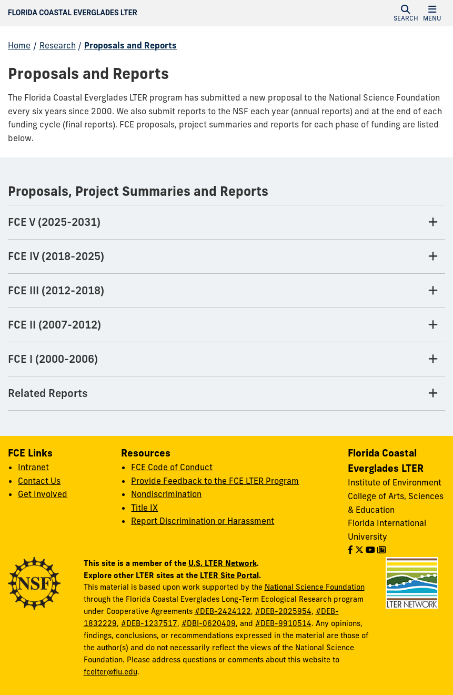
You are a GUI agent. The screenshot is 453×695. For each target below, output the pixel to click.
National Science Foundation (315, 587)
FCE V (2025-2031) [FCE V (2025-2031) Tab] (54, 222)
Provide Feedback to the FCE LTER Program (215, 480)
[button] (405, 13)
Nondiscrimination (166, 494)
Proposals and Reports (130, 45)
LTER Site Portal (229, 575)
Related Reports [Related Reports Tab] (48, 393)
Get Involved (42, 494)
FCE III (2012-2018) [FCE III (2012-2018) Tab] (56, 290)
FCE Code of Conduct (172, 467)
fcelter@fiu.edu (110, 672)
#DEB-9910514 (283, 623)
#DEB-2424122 (223, 611)
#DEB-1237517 (149, 623)
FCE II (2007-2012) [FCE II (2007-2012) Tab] (54, 324)
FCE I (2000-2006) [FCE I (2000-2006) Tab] (53, 358)
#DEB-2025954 (283, 611)
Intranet (33, 467)
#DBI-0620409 (209, 623)
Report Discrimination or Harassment (202, 520)
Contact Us (39, 480)
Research (57, 45)
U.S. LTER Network (222, 563)
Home (19, 45)
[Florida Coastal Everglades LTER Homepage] (161, 13)
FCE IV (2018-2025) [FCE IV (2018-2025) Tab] (56, 256)
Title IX (144, 507)
